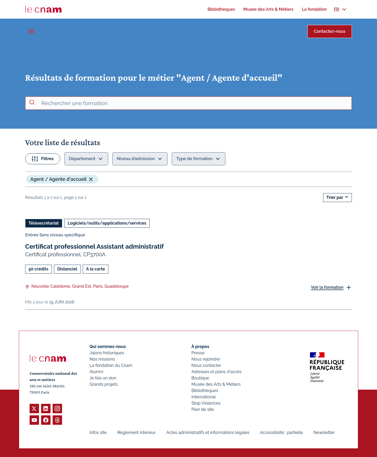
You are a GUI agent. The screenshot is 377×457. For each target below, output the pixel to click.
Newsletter (324, 432)
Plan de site (202, 409)
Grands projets (104, 384)
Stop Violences (205, 403)
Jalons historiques (107, 352)
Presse (197, 352)
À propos (200, 346)
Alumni (96, 371)
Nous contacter (206, 365)
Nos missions (102, 359)
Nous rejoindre (205, 359)
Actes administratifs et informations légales (207, 432)
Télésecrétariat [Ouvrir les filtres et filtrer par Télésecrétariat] (44, 223)
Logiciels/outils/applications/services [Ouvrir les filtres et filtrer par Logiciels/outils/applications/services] (107, 223)
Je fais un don (103, 378)
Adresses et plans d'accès (216, 371)
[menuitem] (221, 9)
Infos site (98, 432)
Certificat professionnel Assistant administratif (94, 246)
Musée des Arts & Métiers (216, 384)
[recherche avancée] (194, 103)
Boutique (200, 378)
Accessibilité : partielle (281, 432)
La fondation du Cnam (111, 365)
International (203, 396)
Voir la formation (327, 287)
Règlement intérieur (136, 432)
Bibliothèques (204, 390)
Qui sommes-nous (108, 346)
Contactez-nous (329, 31)
